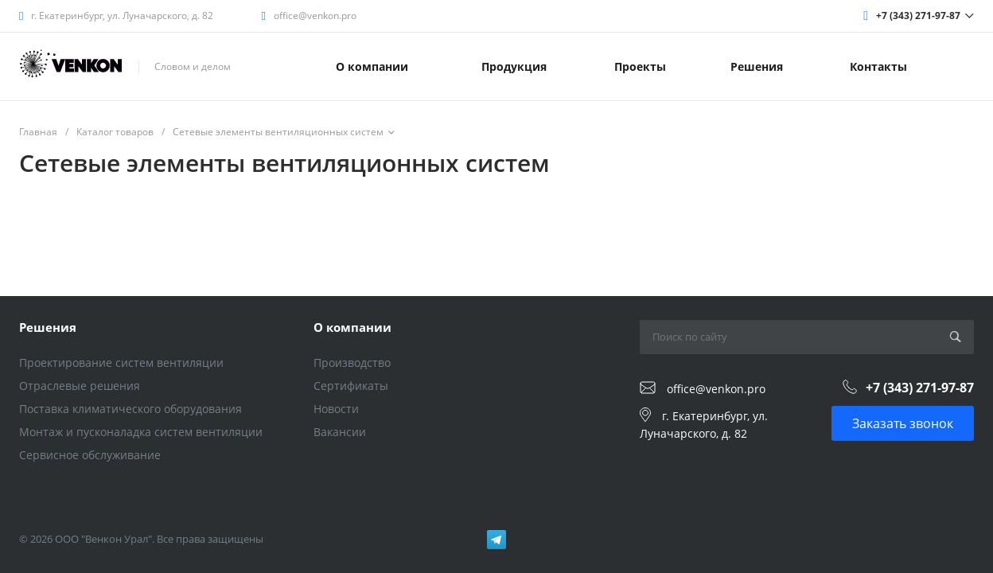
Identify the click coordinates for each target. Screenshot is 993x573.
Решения (47, 327)
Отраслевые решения (79, 385)
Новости (336, 408)
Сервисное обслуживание (90, 454)
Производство (352, 362)
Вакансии (339, 431)
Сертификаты (350, 385)
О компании (352, 327)
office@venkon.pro (315, 15)
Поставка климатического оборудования (130, 408)
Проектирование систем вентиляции (121, 362)
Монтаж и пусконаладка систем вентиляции (141, 431)
